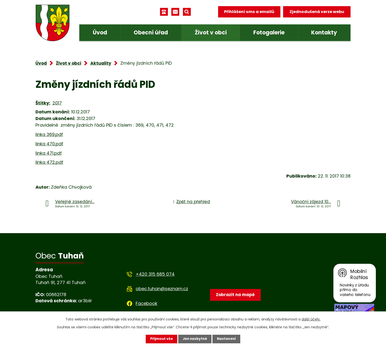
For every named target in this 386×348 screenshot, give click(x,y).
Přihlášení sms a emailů (249, 12)
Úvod (100, 32)
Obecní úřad (151, 32)
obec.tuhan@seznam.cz (162, 289)
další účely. (311, 319)
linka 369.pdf (49, 134)
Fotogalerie (269, 32)
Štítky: (42, 103)
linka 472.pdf (49, 162)
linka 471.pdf (48, 153)
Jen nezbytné (195, 338)
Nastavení (227, 338)
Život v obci (211, 32)
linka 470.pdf (49, 144)
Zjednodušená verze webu (317, 12)
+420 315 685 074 (155, 274)
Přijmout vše (160, 338)
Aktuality (100, 63)
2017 (57, 103)
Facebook (146, 303)
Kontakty (324, 32)
